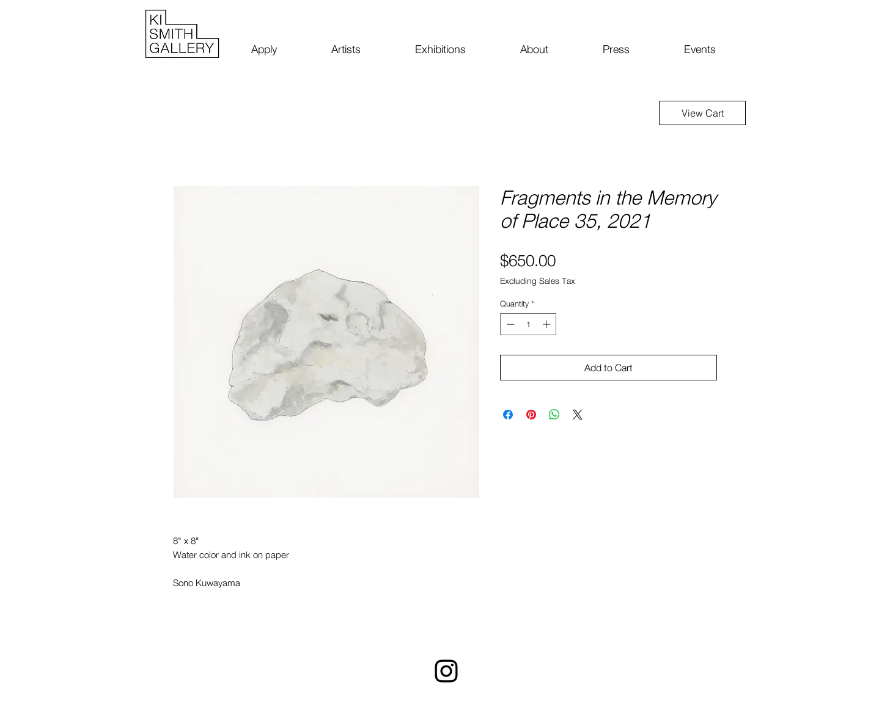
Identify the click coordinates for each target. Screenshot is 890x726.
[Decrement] (509, 324)
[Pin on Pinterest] (531, 414)
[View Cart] (702, 113)
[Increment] (547, 324)
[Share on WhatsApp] (554, 414)
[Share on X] (577, 414)
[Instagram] (446, 671)
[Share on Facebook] (508, 414)
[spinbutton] (528, 324)
